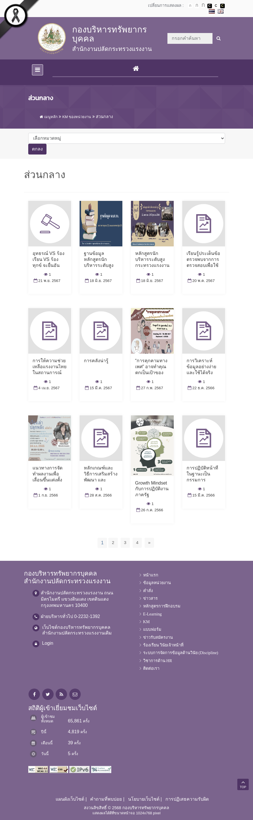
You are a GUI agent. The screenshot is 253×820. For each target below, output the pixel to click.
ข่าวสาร (150, 598)
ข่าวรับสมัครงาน (158, 637)
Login (47, 643)
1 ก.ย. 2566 (45, 495)
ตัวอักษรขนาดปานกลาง (197, 6)
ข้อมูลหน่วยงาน (157, 582)
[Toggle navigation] (37, 69)
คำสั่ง (148, 590)
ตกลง (37, 149)
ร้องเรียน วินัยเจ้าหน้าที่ (163, 645)
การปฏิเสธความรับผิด (187, 799)
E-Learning (152, 614)
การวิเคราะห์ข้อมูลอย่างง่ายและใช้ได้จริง (201, 366)
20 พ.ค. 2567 (201, 281)
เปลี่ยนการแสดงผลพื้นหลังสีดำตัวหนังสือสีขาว (209, 6)
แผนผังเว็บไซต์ (70, 799)
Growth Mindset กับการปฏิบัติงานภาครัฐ (152, 489)
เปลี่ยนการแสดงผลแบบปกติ (216, 6)
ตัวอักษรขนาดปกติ (190, 5)
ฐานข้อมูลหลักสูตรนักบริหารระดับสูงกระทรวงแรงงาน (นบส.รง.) (101, 265)
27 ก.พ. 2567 (149, 388)
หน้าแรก (150, 575)
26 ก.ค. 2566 (149, 510)
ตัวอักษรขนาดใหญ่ (203, 5)
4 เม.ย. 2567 (46, 388)
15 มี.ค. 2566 (201, 495)
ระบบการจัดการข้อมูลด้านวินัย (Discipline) (180, 652)
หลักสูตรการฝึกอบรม (161, 606)
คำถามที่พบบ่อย (106, 799)
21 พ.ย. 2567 (46, 281)
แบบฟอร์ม (152, 629)
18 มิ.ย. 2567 (98, 281)
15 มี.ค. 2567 (98, 388)
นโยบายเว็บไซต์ (143, 799)
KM (146, 621)
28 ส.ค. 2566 (98, 495)
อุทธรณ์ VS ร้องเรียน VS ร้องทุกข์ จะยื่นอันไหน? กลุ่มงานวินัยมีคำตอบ (48, 265)
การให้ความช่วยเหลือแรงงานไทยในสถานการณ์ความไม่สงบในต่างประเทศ (49, 372)
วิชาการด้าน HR (157, 660)
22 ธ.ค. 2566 (200, 388)
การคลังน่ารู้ (96, 360)
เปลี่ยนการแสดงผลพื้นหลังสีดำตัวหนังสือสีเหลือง (222, 6)
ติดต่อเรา (151, 668)
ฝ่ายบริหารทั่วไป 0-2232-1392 (70, 616)
